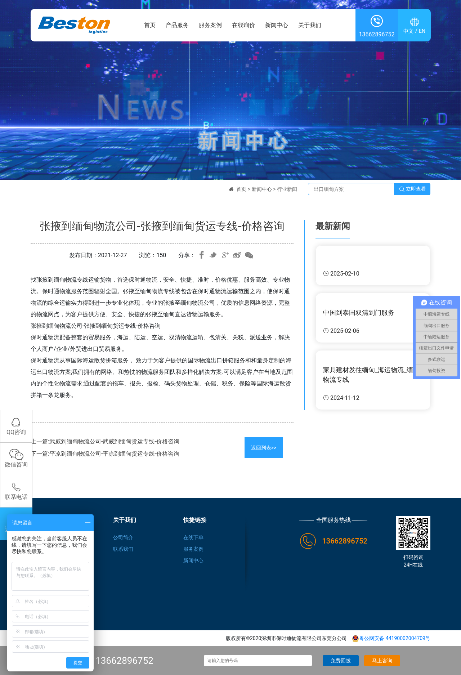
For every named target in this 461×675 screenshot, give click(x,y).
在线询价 (243, 25)
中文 (408, 31)
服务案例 (210, 25)
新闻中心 (276, 25)
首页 (150, 25)
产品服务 (177, 25)
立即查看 (412, 189)
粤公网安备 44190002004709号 (391, 638)
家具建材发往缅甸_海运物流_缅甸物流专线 (371, 374)
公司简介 (123, 537)
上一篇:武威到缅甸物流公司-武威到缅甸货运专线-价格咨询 (105, 441)
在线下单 (193, 537)
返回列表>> (264, 448)
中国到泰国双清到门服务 (358, 312)
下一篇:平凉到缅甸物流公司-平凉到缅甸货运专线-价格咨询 (105, 453)
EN (422, 31)
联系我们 (123, 549)
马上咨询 (382, 660)
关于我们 (309, 25)
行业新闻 (287, 189)
